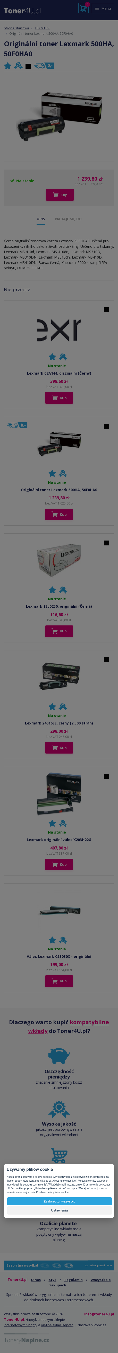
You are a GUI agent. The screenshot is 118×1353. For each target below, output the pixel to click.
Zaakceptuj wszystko (59, 1201)
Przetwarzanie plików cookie (52, 1192)
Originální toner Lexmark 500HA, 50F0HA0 (59, 489)
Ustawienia (59, 1210)
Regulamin (73, 1279)
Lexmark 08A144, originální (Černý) (59, 373)
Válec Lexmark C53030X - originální (59, 956)
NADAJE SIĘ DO (68, 218)
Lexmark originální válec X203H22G (59, 839)
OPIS (41, 218)
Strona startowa (16, 28)
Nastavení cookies (92, 1325)
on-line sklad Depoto (57, 1325)
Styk (52, 1279)
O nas (36, 1279)
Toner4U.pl (14, 1319)
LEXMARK (42, 28)
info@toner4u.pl (99, 1314)
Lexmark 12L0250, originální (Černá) (59, 606)
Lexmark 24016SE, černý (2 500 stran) (59, 723)
